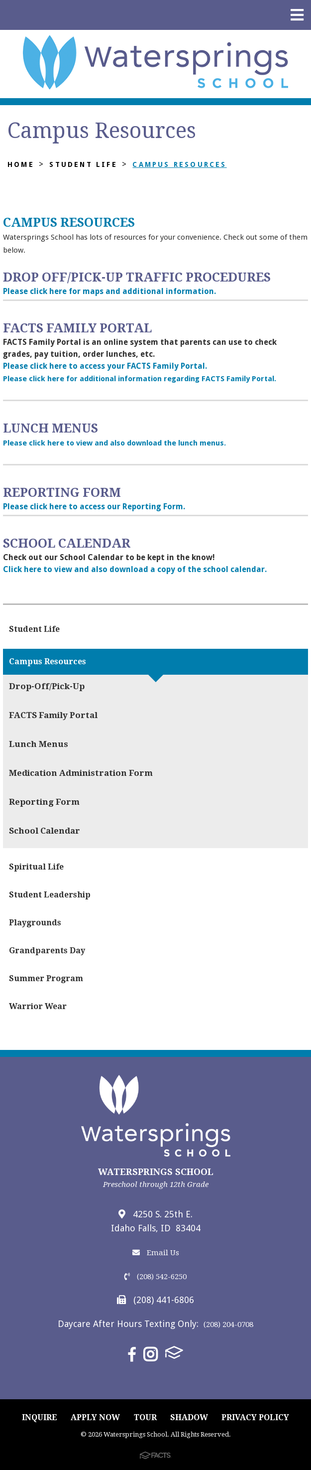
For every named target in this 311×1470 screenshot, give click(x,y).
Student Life (83, 164)
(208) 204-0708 (228, 1324)
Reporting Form (44, 802)
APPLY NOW (95, 1417)
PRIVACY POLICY (255, 1417)
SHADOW (189, 1417)
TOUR (145, 1417)
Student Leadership (50, 894)
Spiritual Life (36, 867)
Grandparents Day (47, 950)
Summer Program (46, 978)
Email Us (155, 1252)
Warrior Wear (38, 1006)
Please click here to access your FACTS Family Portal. (105, 366)
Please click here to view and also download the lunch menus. (114, 443)
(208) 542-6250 (155, 1276)
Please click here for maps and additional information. (109, 291)
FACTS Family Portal (53, 715)
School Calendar (44, 831)
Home (20, 164)
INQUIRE (39, 1417)
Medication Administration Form (81, 773)
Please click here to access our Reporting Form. (94, 506)
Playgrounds (35, 922)
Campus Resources (179, 164)
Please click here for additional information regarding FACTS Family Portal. (139, 378)
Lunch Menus (38, 744)
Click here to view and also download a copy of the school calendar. (135, 569)
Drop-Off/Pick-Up (47, 686)
